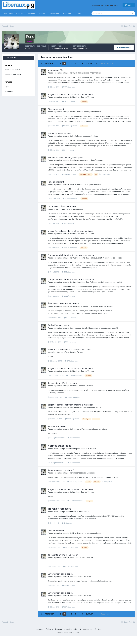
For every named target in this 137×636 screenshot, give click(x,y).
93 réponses (70, 342)
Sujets (7, 87)
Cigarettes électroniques (62, 206)
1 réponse (67, 523)
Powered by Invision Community (68, 632)
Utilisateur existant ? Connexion (106, 5)
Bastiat (75, 136)
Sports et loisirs (94, 112)
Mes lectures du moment (59, 133)
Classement (54, 13)
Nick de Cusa (77, 112)
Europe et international (92, 407)
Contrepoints (68, 13)
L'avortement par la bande (60, 574)
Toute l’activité (10, 58)
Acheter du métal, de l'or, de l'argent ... (66, 157)
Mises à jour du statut (13, 70)
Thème (49, 629)
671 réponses (68, 87)
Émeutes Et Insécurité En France (63, 303)
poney (75, 407)
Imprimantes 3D (55, 70)
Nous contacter (86, 629)
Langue (39, 629)
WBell (74, 73)
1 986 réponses (72, 419)
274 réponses (68, 223)
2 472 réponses (71, 318)
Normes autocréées (57, 426)
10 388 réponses (69, 126)
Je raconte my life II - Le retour (63, 383)
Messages (9, 91)
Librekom (76, 97)
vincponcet (77, 473)
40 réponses (74, 438)
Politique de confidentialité (66, 629)
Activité (42, 13)
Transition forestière (59, 508)
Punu (50, 73)
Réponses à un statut (13, 75)
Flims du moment (56, 109)
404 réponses (68, 272)
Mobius (75, 386)
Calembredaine (78, 258)
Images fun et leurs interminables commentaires (70, 94)
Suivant (89, 63)
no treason (76, 328)
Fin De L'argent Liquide (58, 325)
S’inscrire (129, 5)
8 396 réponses (69, 150)
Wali (74, 306)
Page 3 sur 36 (107, 63)
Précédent (49, 63)
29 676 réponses (69, 101)
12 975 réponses (74, 482)
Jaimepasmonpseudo (81, 160)
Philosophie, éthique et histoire (94, 429)
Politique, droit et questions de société (106, 258)
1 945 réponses (69, 174)
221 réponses (68, 585)
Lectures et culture (90, 136)
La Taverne (89, 97)
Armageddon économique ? (61, 470)
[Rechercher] (102, 13)
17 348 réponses (72, 397)
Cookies (98, 629)
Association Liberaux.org (13, 13)
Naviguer (31, 13)
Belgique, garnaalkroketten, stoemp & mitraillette (70, 405)
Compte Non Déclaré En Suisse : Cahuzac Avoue (71, 255)
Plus (79, 13)
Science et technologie (91, 73)
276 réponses (71, 361)
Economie (99, 160)
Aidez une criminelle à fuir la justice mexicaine (69, 349)
